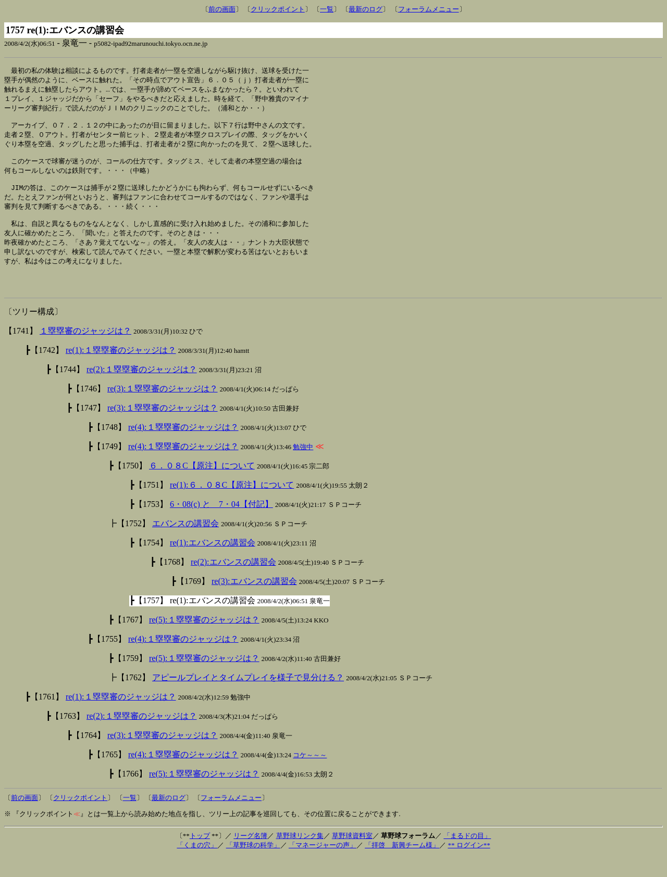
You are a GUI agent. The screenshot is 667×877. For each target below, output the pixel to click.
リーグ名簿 (250, 856)
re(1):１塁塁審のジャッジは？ (121, 370)
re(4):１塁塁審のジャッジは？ (183, 447)
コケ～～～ (310, 775)
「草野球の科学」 (253, 865)
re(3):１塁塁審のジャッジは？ (162, 408)
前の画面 (222, 9)
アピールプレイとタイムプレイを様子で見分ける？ (248, 697)
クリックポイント (278, 9)
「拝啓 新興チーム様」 (402, 865)
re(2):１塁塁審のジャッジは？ (142, 389)
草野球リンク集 (300, 856)
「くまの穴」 (197, 865)
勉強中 (303, 467)
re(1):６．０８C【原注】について (232, 505)
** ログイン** (469, 865)
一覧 (327, 9)
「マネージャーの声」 (322, 865)
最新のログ (365, 9)
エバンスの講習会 (185, 543)
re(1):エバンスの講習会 (212, 562)
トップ (200, 856)
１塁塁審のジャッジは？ (85, 351)
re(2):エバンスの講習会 (233, 582)
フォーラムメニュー (428, 9)
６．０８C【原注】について (202, 485)
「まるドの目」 (467, 856)
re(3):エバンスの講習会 (254, 601)
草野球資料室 (352, 856)
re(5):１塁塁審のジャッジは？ (204, 639)
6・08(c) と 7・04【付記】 (221, 524)
